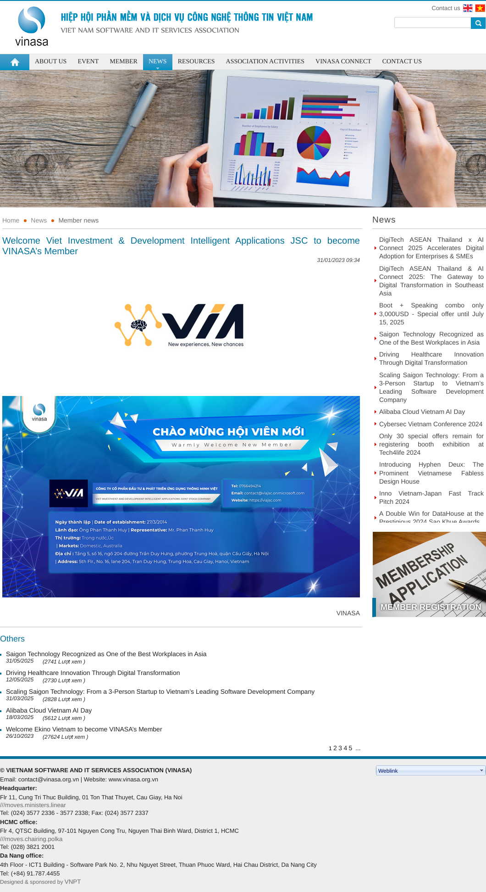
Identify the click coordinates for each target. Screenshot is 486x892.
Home (10, 220)
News (39, 220)
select (482, 770)
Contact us (446, 8)
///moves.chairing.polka (31, 839)
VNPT (74, 881)
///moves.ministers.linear (33, 805)
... (358, 748)
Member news (78, 220)
